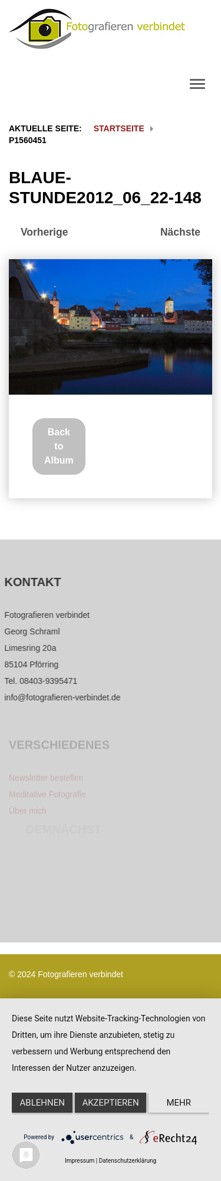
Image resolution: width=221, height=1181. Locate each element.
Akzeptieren (110, 1102)
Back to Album (59, 446)
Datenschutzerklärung (127, 1160)
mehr (179, 1102)
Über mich (28, 813)
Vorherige (44, 232)
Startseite (119, 128)
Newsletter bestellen (46, 780)
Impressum (79, 1160)
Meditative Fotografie (47, 797)
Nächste (180, 232)
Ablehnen (42, 1102)
